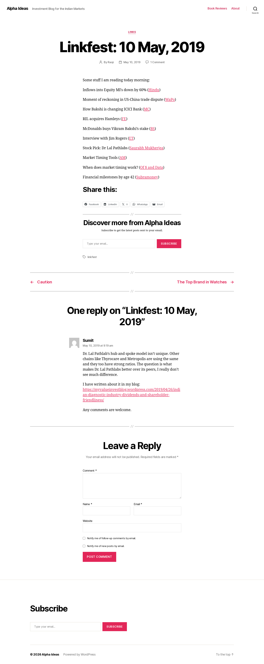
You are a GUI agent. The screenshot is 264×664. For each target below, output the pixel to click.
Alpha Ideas (17, 8)
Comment (90, 470)
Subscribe (169, 243)
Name (87, 504)
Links (132, 32)
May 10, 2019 (132, 62)
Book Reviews (217, 8)
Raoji (111, 62)
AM (123, 157)
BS (153, 129)
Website (87, 521)
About (235, 8)
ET (131, 138)
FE (124, 119)
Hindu (153, 90)
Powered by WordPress (79, 654)
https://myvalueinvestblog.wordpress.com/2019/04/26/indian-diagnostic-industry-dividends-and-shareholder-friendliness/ (131, 394)
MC (146, 109)
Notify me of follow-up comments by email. (111, 538)
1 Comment (157, 62)
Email (138, 504)
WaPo (170, 99)
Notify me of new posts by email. (105, 546)
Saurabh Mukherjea (146, 148)
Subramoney (147, 177)
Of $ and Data (151, 167)
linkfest (92, 257)
